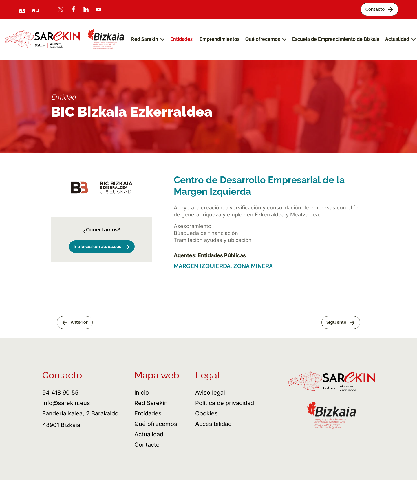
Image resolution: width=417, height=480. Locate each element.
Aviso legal (210, 392)
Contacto (147, 444)
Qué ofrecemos (155, 423)
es (22, 10)
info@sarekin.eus (66, 403)
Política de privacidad (224, 403)
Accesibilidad (213, 423)
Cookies (206, 413)
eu (35, 10)
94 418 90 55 (60, 392)
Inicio (141, 392)
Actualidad (148, 434)
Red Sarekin (151, 403)
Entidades (148, 413)
